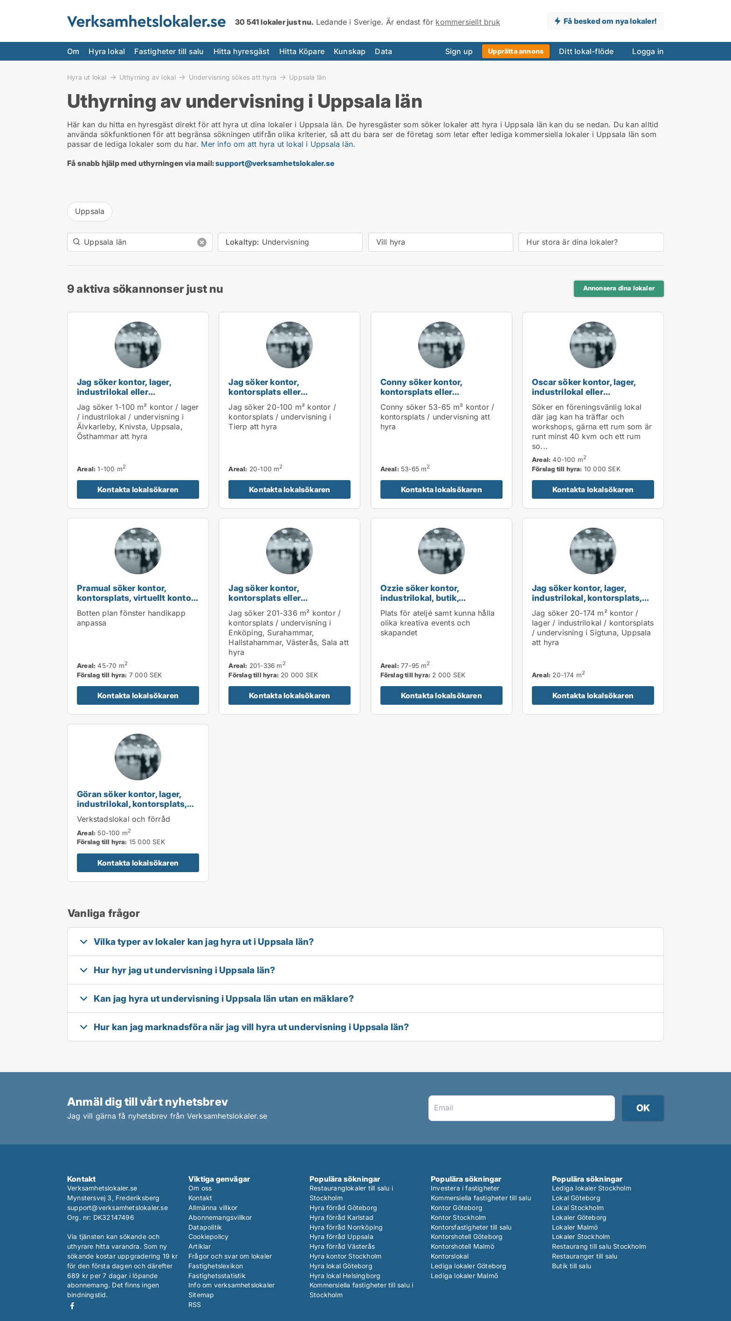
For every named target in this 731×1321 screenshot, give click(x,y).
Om (73, 51)
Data (383, 51)
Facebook (72, 1306)
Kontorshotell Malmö (462, 1246)
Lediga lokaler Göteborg (469, 1266)
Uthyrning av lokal (147, 77)
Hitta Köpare (301, 51)
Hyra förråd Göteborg (343, 1207)
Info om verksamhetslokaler (231, 1285)
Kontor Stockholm (458, 1217)
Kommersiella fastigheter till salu (481, 1198)
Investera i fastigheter (465, 1188)
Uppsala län (307, 77)
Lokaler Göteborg (579, 1217)
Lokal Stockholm (578, 1207)
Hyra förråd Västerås (342, 1246)
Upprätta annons (516, 51)
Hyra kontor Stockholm (345, 1256)
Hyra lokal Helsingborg (345, 1276)
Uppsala (89, 211)
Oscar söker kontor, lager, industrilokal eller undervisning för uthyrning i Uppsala (589, 396)
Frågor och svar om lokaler (230, 1256)
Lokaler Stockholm (581, 1236)
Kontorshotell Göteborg (467, 1236)
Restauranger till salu (584, 1256)
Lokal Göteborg (576, 1198)
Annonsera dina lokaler (619, 288)
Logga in (648, 51)
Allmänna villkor (212, 1207)
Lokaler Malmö (575, 1227)
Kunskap (350, 51)
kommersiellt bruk (467, 22)
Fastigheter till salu (169, 51)
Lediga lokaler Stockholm (591, 1188)
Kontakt (200, 1198)
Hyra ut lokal (87, 77)
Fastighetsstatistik (217, 1276)
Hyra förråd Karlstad (341, 1217)
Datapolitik (205, 1227)
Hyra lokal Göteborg (341, 1266)
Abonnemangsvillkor (220, 1217)
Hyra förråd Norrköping (346, 1227)
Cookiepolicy (208, 1236)
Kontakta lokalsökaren (138, 489)
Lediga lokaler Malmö (464, 1276)
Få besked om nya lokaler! (610, 21)
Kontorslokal (450, 1256)
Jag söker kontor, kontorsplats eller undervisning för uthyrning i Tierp (285, 396)
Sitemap (201, 1295)
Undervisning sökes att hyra (232, 77)
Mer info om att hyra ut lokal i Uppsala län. (278, 144)
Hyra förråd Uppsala (341, 1236)
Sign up (459, 51)
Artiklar (199, 1246)
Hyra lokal (107, 51)
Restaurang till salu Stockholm (599, 1246)
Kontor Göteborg (457, 1207)
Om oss (200, 1188)
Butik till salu (571, 1266)
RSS (194, 1304)
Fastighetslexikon (215, 1266)
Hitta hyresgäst (242, 51)
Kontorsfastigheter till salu (471, 1227)
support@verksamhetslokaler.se (274, 163)
